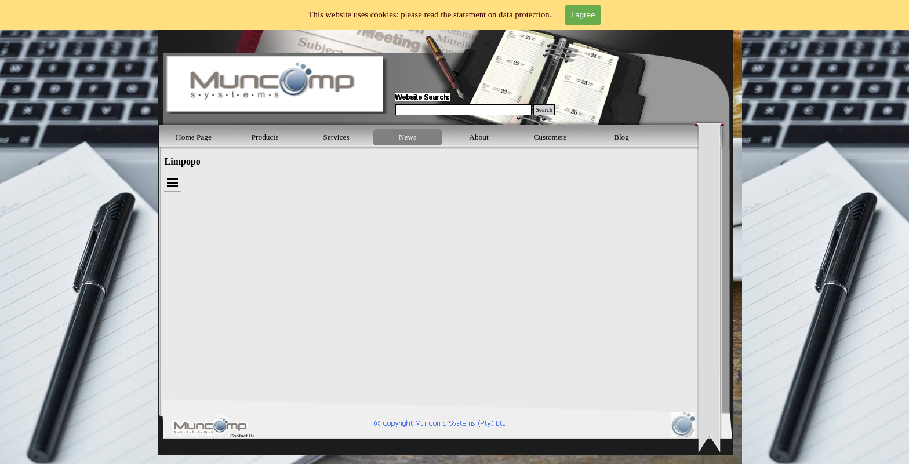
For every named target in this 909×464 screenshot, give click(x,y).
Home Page (194, 137)
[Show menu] (172, 183)
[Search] (463, 109)
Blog (621, 137)
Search (544, 110)
